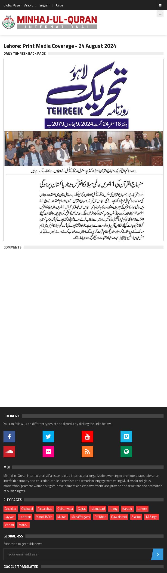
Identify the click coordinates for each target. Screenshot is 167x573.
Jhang (114, 508)
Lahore (142, 508)
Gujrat (82, 508)
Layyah (10, 516)
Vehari (9, 524)
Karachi (127, 508)
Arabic (28, 5)
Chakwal (27, 508)
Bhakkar (10, 508)
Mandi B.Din (44, 516)
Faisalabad (45, 508)
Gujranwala (65, 508)
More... (23, 524)
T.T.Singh (152, 516)
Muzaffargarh (80, 516)
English (44, 5)
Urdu (59, 5)
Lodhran (25, 516)
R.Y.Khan (100, 516)
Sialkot (136, 516)
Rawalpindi (119, 516)
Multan (62, 516)
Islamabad (98, 508)
